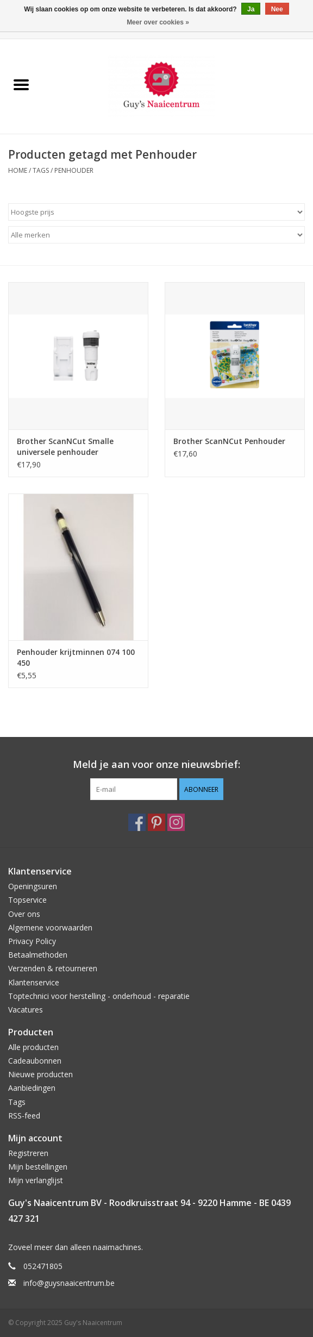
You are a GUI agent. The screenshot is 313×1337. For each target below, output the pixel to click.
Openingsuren (32, 886)
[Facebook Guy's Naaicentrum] (137, 822)
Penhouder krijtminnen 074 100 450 (76, 657)
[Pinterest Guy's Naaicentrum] (156, 822)
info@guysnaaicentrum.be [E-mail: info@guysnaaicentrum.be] (69, 1283)
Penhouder (73, 170)
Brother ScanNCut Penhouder (229, 441)
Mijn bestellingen (37, 1166)
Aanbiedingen (31, 1088)
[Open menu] (21, 84)
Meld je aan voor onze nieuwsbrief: (156, 764)
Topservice (27, 900)
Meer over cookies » (158, 22)
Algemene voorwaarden (50, 927)
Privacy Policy (32, 941)
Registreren (28, 1153)
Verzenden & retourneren (52, 968)
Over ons (24, 914)
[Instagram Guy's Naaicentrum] (176, 822)
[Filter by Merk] (156, 234)
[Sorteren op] (156, 212)
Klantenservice (33, 982)
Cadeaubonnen (34, 1060)
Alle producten (33, 1047)
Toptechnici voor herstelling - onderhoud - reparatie (99, 996)
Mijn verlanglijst (35, 1180)
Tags (41, 170)
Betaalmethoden (37, 954)
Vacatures (25, 1009)
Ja (250, 9)
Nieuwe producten (40, 1074)
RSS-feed (24, 1115)
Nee (277, 9)
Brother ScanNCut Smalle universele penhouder (65, 446)
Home (17, 170)
